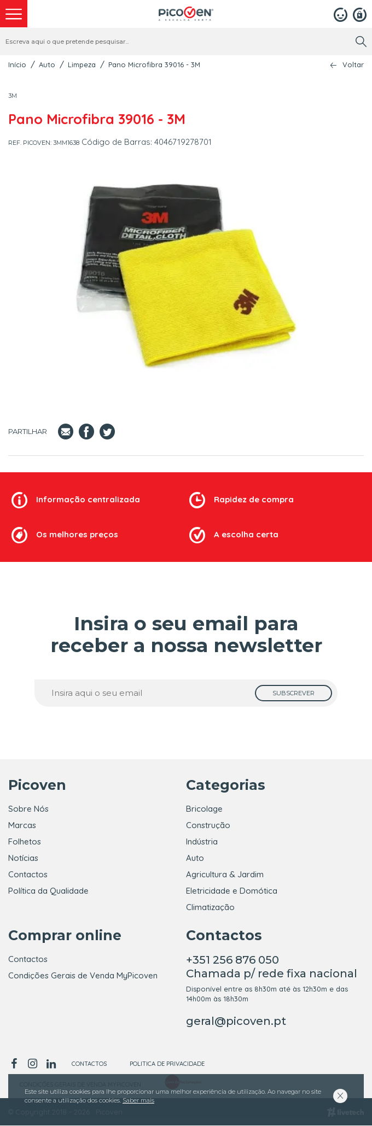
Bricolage (204, 809)
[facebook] (15, 1064)
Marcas (22, 825)
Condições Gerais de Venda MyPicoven (83, 976)
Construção (208, 825)
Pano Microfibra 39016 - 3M (154, 64)
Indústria (202, 841)
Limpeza (82, 64)
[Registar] (359, 13)
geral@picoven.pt (236, 1021)
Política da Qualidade (48, 890)
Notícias (23, 858)
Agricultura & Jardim (225, 874)
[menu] (13, 13)
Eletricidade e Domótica (231, 890)
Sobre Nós (28, 809)
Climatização (210, 907)
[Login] (340, 13)
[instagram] (32, 1064)
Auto (47, 64)
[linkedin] (51, 1064)
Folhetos (24, 841)
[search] (361, 41)
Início (17, 64)
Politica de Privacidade (167, 1064)
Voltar (353, 65)
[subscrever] (293, 693)
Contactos (28, 874)
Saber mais (138, 1100)
